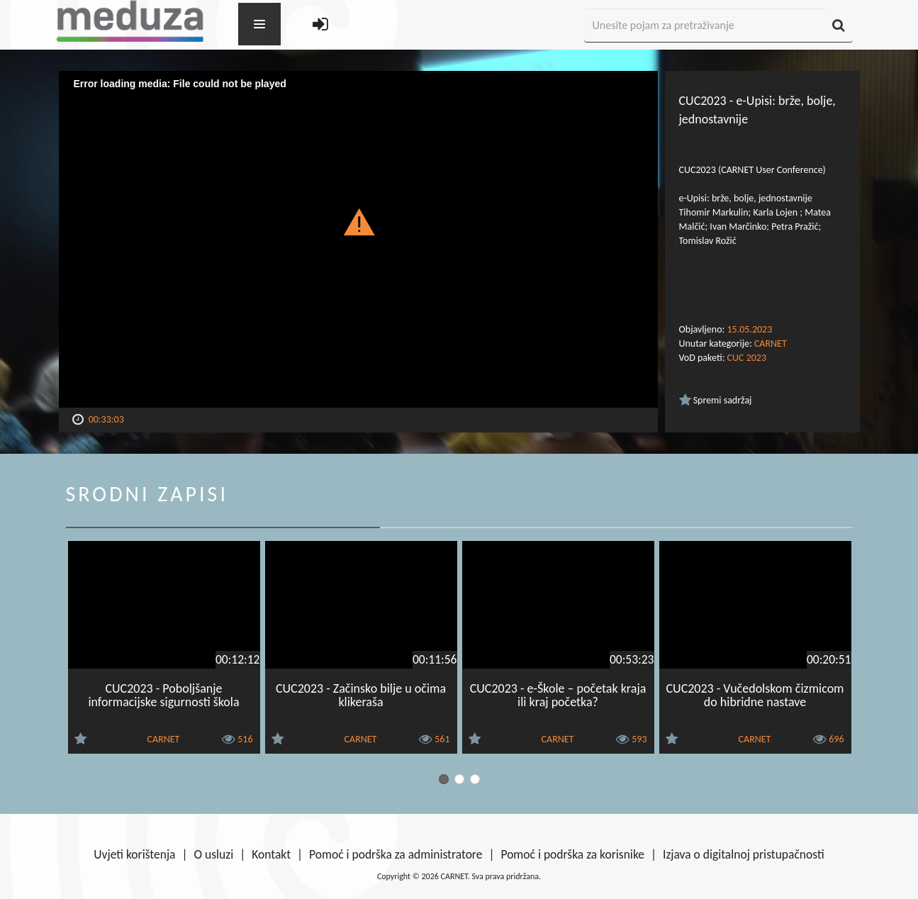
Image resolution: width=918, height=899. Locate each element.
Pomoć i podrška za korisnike (572, 854)
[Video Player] (358, 239)
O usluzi (214, 854)
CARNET (770, 343)
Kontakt (271, 854)
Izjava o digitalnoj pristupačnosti (743, 854)
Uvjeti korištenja (134, 854)
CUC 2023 (746, 358)
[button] (358, 221)
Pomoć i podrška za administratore (395, 854)
